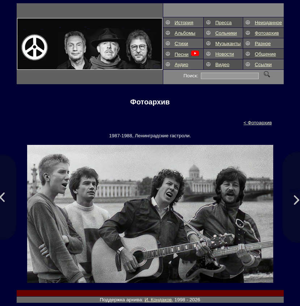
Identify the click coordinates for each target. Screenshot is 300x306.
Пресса (223, 22)
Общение (265, 54)
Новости (224, 54)
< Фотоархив (258, 122)
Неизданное (268, 22)
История (184, 22)
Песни (182, 54)
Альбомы (185, 33)
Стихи (181, 43)
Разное (263, 43)
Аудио (182, 64)
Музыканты (228, 43)
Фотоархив (267, 33)
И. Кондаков (158, 299)
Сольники (226, 33)
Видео (222, 64)
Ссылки (263, 64)
